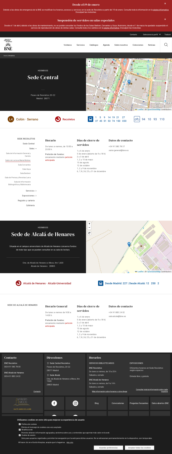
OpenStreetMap (154, 109)
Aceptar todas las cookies (139, 448)
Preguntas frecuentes (139, 403)
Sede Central (29, 144)
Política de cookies (29, 424)
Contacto (133, 35)
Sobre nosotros (121, 45)
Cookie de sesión (28, 435)
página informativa (161, 10)
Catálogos (94, 45)
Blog (97, 403)
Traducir (167, 35)
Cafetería (30, 205)
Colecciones (138, 45)
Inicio (5, 56)
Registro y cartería (26, 200)
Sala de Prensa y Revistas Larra (18, 178)
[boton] (160, 34)
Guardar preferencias (108, 448)
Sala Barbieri (25, 173)
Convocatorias (118, 403)
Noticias (151, 45)
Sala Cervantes (24, 165)
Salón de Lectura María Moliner (18, 160)
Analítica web (27, 430)
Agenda (106, 45)
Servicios (81, 45)
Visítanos (68, 45)
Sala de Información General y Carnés (18, 154)
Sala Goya (26, 169)
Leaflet (139, 109)
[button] (129, 82)
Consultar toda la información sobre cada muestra (152, 390)
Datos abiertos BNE (160, 403)
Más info (70, 442)
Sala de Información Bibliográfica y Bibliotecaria (19, 183)
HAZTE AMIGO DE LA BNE (22, 409)
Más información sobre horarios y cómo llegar (109, 391)
